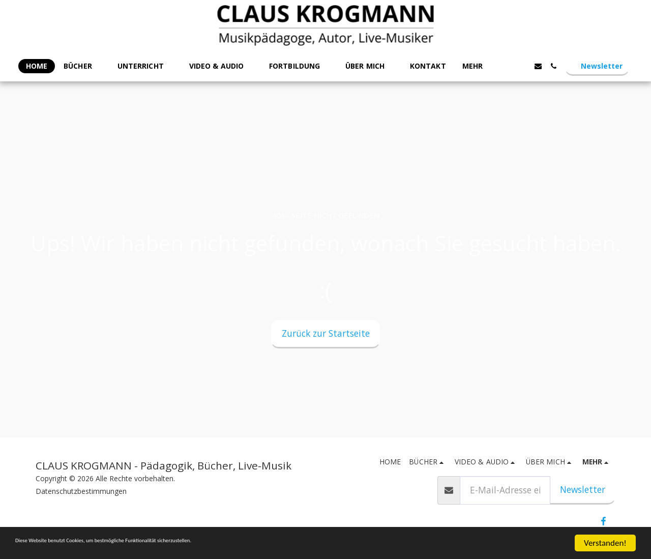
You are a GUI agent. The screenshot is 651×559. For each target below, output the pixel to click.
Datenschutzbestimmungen (81, 491)
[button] (82, 66)
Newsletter (582, 489)
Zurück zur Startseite (326, 333)
